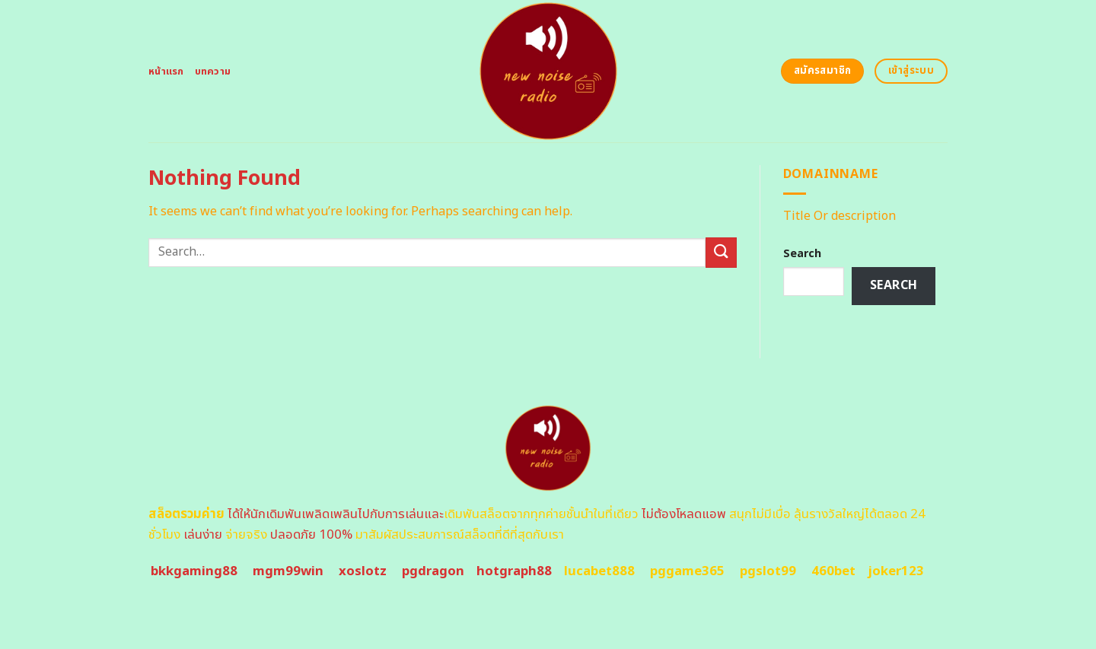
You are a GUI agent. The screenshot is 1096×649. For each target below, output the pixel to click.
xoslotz (363, 571)
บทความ (213, 71)
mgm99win (288, 571)
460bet (833, 571)
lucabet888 (599, 571)
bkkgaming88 (194, 571)
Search (802, 254)
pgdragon (433, 571)
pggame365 (687, 571)
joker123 (896, 571)
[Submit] (721, 252)
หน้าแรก (166, 71)
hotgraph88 (514, 571)
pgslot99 (768, 571)
